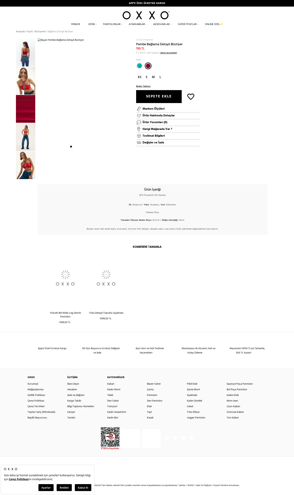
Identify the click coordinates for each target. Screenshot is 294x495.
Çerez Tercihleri (36, 413)
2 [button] (74, 175)
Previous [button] (13, 115)
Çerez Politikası (36, 407)
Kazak (150, 424)
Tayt (149, 419)
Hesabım (72, 396)
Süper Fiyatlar (187, 27)
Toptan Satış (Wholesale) (41, 419)
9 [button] (98, 175)
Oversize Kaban (235, 419)
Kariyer (71, 419)
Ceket (190, 413)
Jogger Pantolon (196, 424)
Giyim (91, 27)
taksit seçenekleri (168, 60)
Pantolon (152, 402)
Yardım (71, 424)
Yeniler (75, 27)
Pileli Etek (192, 391)
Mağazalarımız (36, 396)
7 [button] (91, 175)
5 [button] (85, 175)
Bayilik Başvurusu (37, 424)
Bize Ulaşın (73, 391)
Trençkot (112, 413)
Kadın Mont (113, 396)
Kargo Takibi (74, 407)
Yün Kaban (233, 424)
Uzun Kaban (233, 413)
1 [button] (71, 175)
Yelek (110, 402)
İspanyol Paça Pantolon (240, 391)
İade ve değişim (75, 402)
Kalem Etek (233, 402)
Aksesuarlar (161, 27)
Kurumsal (33, 391)
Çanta (150, 396)
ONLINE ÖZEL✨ (214, 27)
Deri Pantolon (154, 407)
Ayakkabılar (137, 27)
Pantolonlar (112, 27)
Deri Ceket (113, 407)
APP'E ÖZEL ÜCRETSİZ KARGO (147, 3)
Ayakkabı (192, 402)
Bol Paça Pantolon (237, 396)
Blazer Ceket (154, 391)
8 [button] (95, 175)
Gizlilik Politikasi (36, 402)
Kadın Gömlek (194, 407)
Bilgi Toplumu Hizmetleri (80, 413)
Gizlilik (191, 492)
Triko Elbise (193, 419)
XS (139, 84)
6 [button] (88, 175)
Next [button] (39, 113)
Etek (149, 413)
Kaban (110, 391)
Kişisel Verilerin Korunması (226, 492)
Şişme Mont (193, 396)
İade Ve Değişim (204, 492)
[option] (27, 87)
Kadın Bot (112, 424)
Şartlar (182, 492)
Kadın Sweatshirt (116, 419)
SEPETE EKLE (159, 103)
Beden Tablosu (143, 93)
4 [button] (81, 175)
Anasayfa (20, 38)
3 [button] (78, 175)
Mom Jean (232, 407)
